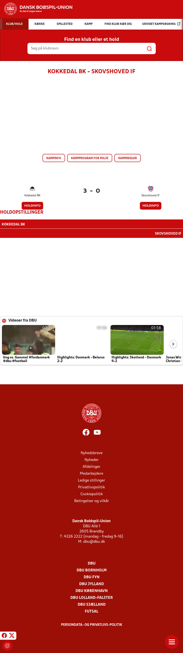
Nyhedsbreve (92, 453)
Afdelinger (91, 466)
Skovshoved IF (150, 195)
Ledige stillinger (91, 480)
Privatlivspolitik (91, 487)
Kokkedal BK (32, 195)
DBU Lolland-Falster (91, 597)
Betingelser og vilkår (91, 500)
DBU (91, 563)
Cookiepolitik (91, 494)
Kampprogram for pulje (89, 158)
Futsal (91, 611)
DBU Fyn (92, 577)
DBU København (92, 590)
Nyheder (92, 459)
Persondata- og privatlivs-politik (91, 624)
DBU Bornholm (92, 570)
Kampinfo (53, 158)
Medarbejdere (91, 473)
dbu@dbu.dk (94, 541)
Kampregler (127, 158)
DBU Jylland (91, 584)
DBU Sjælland (92, 604)
